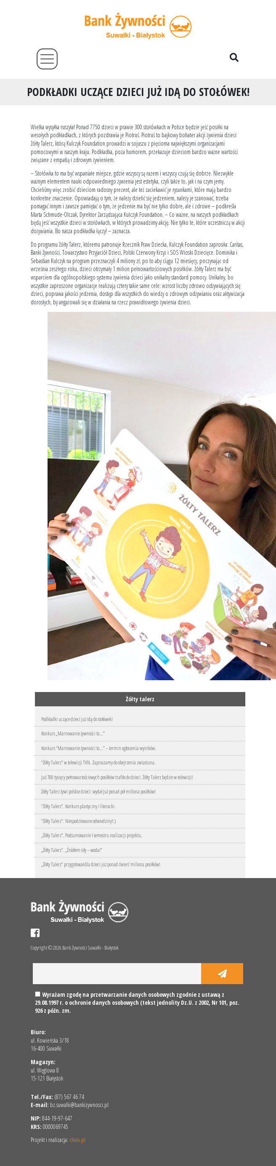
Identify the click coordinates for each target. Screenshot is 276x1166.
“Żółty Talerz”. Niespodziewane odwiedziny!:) (78, 821)
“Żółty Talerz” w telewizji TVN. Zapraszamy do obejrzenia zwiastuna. (98, 762)
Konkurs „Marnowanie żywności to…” (73, 733)
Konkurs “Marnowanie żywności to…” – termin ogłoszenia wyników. (98, 748)
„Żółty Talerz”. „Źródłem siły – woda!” (71, 850)
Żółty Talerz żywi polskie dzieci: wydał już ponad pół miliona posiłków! (98, 791)
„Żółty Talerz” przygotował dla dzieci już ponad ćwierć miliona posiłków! (100, 864)
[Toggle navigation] (47, 58)
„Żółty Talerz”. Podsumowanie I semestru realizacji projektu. (91, 835)
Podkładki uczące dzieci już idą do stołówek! (77, 719)
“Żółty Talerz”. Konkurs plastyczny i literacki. (78, 806)
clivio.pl (77, 1140)
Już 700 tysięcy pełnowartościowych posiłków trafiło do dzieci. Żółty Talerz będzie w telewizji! (117, 777)
